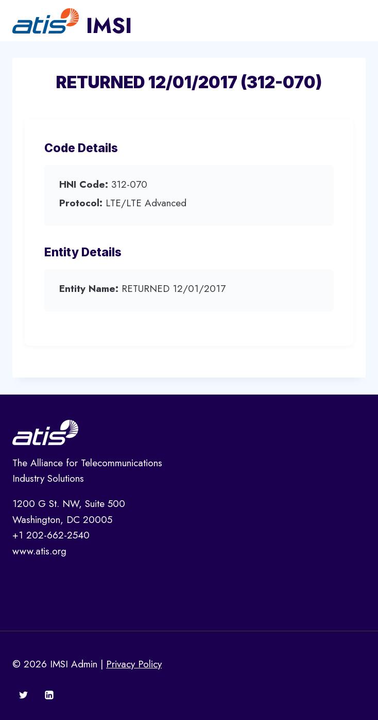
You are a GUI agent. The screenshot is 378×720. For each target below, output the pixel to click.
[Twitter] (23, 695)
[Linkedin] (49, 695)
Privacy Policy (134, 664)
